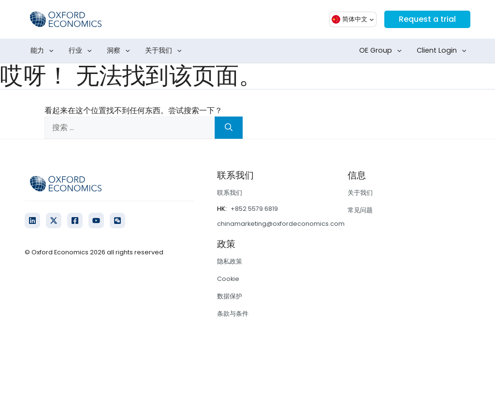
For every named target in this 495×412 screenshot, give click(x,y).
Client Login (443, 50)
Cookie (228, 279)
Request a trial (427, 19)
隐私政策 (229, 261)
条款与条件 (232, 313)
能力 (44, 50)
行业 (82, 50)
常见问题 (360, 210)
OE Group (382, 50)
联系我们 (229, 193)
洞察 (120, 50)
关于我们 (165, 50)
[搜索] (229, 128)
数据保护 (229, 296)
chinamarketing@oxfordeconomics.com (281, 224)
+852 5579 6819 (254, 209)
